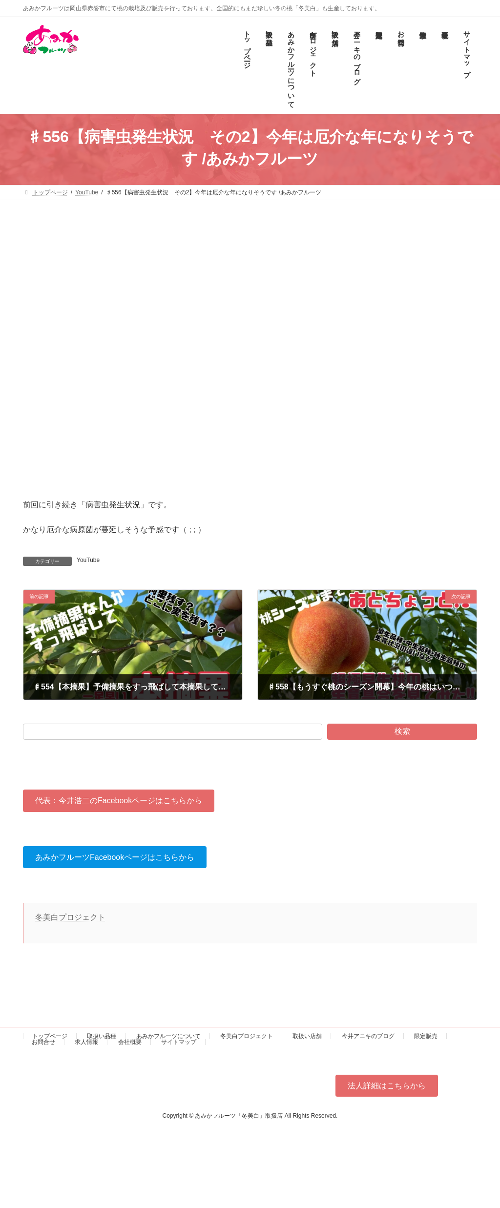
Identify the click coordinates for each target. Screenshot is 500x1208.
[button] (118, 801)
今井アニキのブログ (368, 1036)
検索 (402, 731)
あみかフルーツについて (168, 1036)
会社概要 (130, 1042)
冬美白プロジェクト (70, 917)
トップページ (49, 1036)
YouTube (88, 560)
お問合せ (43, 1042)
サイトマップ (178, 1042)
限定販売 (426, 1036)
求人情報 (86, 1042)
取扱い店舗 (307, 1036)
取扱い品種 (101, 1036)
